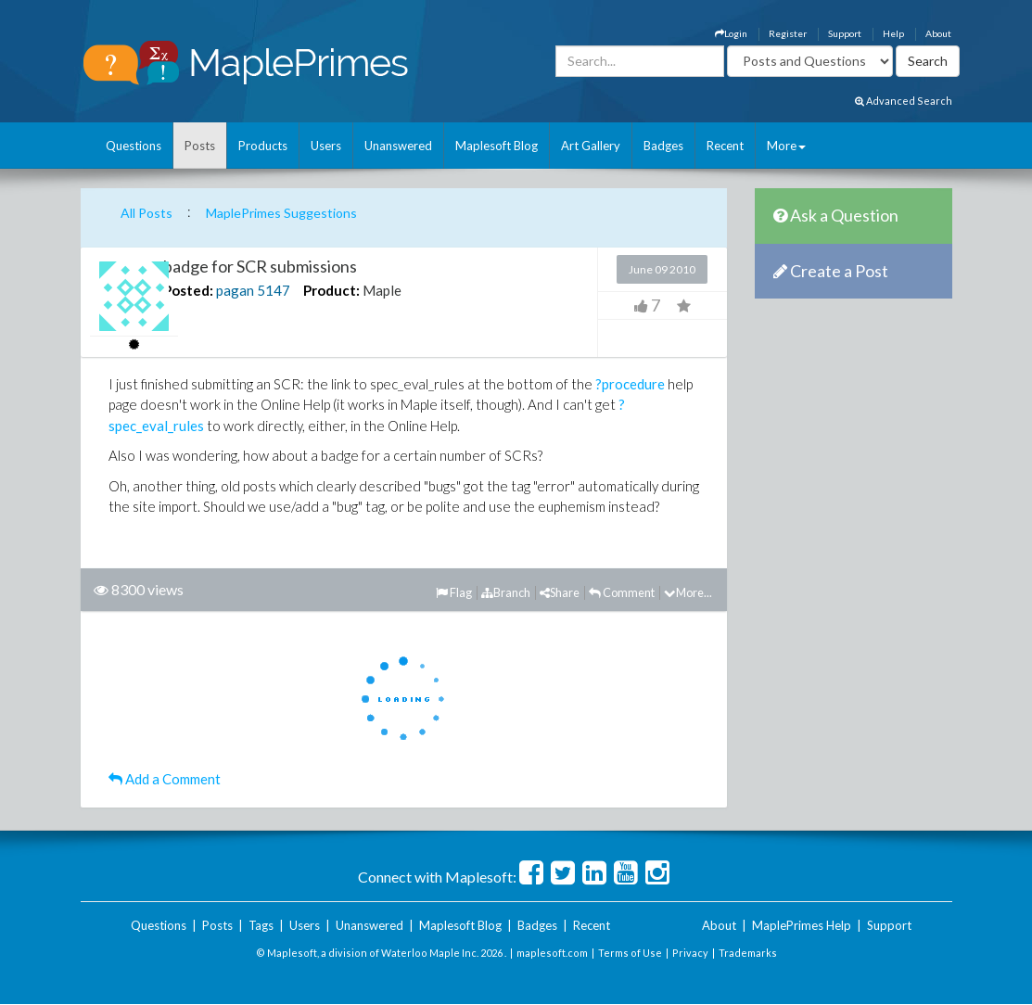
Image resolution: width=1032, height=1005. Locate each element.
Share (560, 592)
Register (788, 33)
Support (844, 33)
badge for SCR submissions (260, 266)
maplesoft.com (552, 953)
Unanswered (398, 145)
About (938, 33)
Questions (133, 145)
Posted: (188, 290)
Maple (382, 290)
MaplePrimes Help (801, 925)
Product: (331, 290)
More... (688, 592)
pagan (235, 290)
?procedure (630, 383)
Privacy (690, 953)
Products (262, 145)
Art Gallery (590, 145)
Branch (505, 592)
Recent (725, 145)
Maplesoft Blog (496, 145)
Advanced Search (903, 101)
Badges (663, 145)
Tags (261, 925)
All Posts (146, 213)
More (786, 145)
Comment (622, 592)
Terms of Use (630, 953)
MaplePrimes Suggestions (281, 213)
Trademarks (748, 953)
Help (893, 33)
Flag (454, 592)
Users (326, 145)
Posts (200, 145)
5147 (273, 290)
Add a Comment (164, 778)
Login (731, 33)
